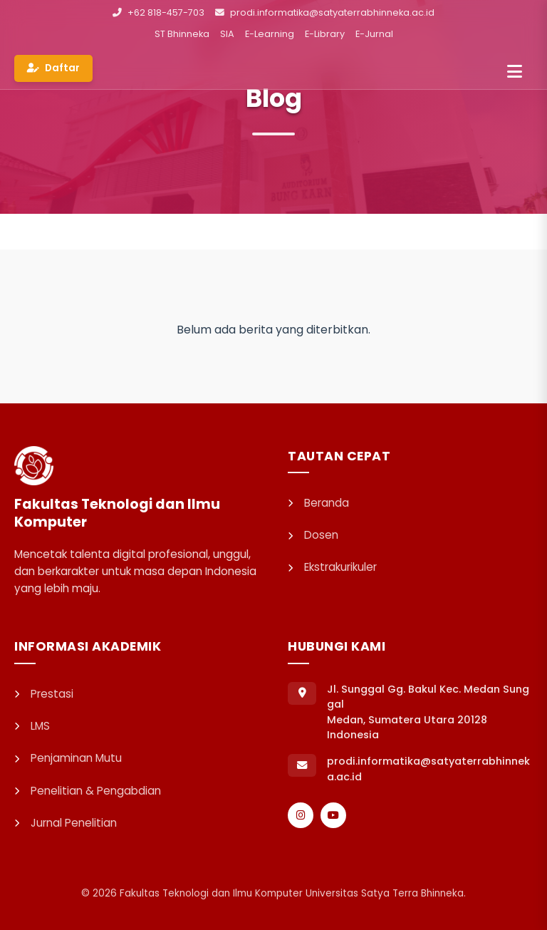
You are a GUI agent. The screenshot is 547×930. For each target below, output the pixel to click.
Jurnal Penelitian (65, 822)
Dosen (313, 534)
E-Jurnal (374, 34)
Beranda (318, 502)
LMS (32, 725)
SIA (227, 34)
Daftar (53, 68)
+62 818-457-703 (158, 12)
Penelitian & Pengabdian (87, 790)
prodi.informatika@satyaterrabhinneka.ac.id (324, 12)
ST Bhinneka (182, 34)
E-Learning (269, 34)
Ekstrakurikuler (332, 566)
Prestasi (43, 693)
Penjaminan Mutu (68, 757)
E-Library (325, 34)
